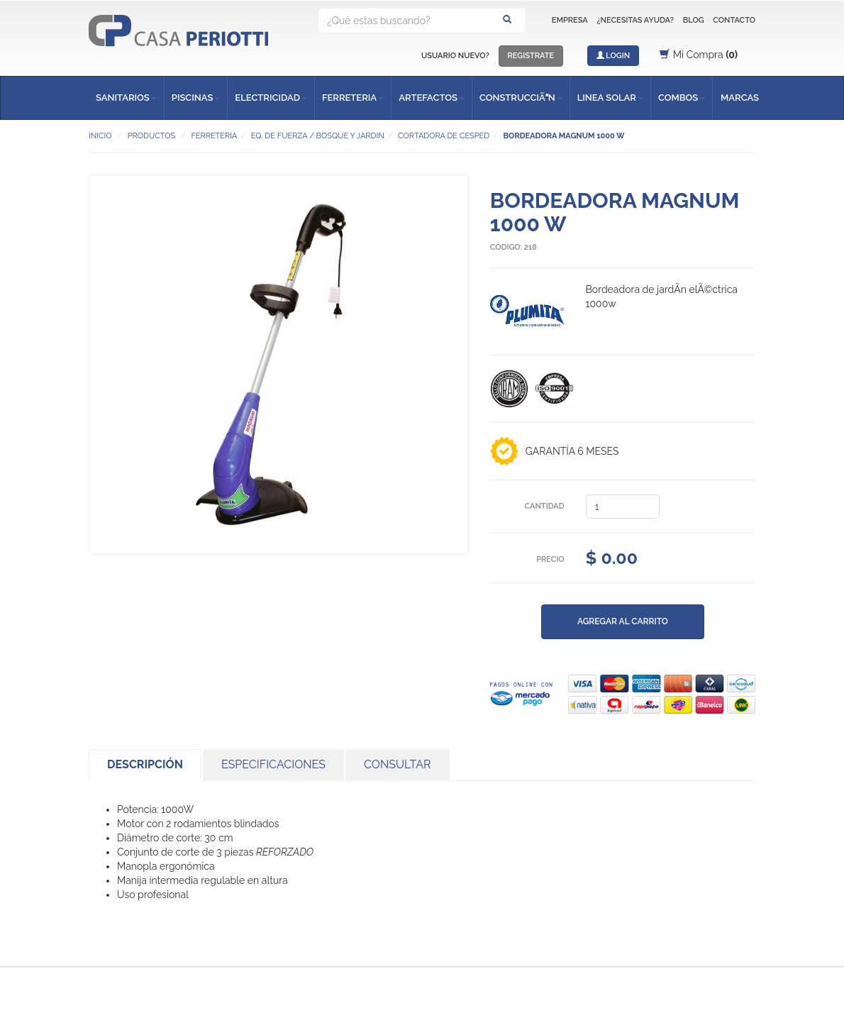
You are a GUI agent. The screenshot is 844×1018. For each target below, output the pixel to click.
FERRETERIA (353, 97)
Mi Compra (699, 54)
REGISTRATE (531, 55)
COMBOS (681, 97)
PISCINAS (196, 97)
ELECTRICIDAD (271, 97)
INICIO (100, 135)
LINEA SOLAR (610, 97)
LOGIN (613, 55)
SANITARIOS (126, 97)
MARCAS (740, 97)
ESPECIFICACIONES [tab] (273, 764)
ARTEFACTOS (432, 97)
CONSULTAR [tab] (397, 764)
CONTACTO (734, 20)
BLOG (693, 20)
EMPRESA (570, 20)
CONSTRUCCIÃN (520, 97)
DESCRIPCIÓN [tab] (145, 764)
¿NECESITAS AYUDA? (635, 20)
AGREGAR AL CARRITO (622, 621)
